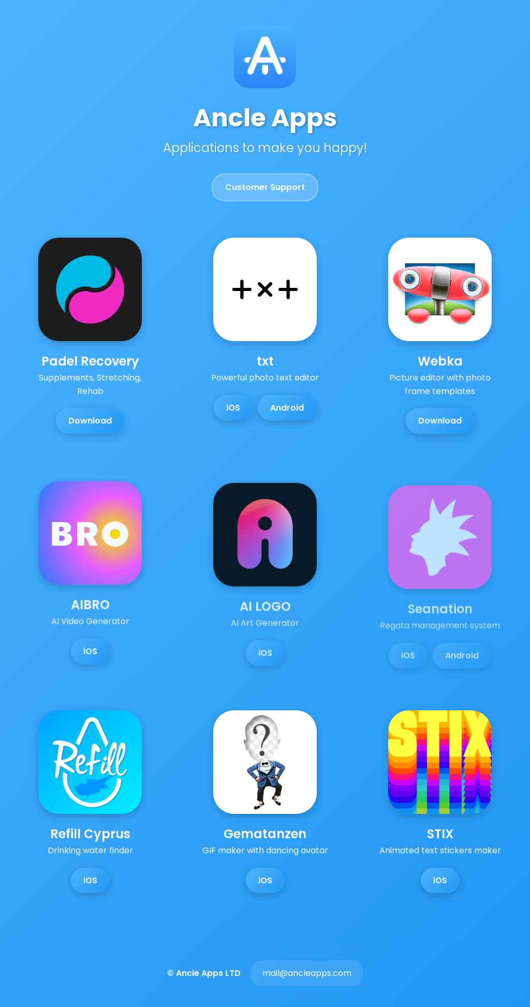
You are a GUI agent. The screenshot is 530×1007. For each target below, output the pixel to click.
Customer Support (265, 187)
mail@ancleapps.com (306, 973)
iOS (233, 408)
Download (90, 421)
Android (287, 408)
